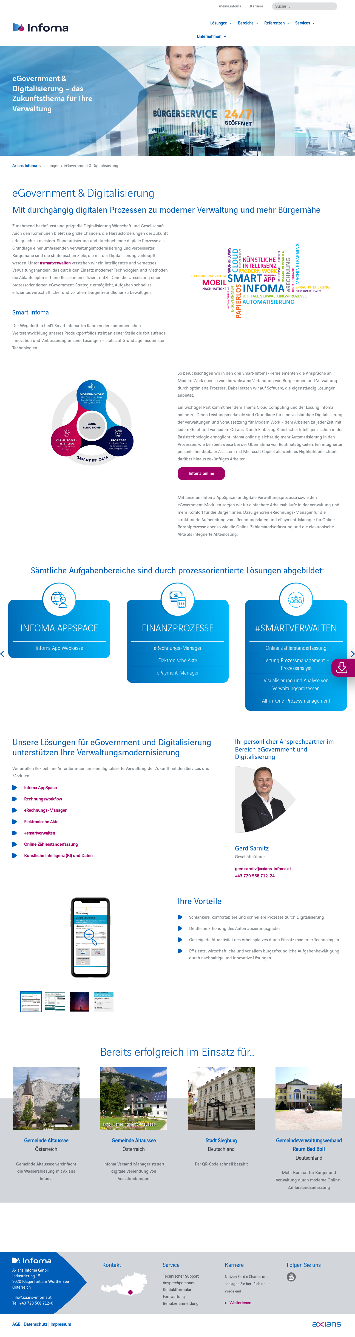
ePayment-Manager (178, 672)
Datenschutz (35, 1324)
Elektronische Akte (177, 660)
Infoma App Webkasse (59, 647)
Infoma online (201, 473)
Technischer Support (181, 1276)
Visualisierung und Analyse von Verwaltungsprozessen (296, 683)
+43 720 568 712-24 (255, 875)
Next (351, 654)
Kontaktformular (177, 1289)
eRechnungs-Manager (177, 647)
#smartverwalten (39, 833)
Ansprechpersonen (179, 1282)
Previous (3, 654)
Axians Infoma (24, 165)
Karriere (256, 6)
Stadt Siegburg (221, 1140)
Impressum (60, 1324)
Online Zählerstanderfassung (296, 647)
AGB (16, 1324)
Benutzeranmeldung (180, 1303)
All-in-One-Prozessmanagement (296, 700)
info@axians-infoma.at (32, 1297)
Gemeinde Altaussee (46, 1140)
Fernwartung (174, 1296)
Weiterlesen (240, 1302)
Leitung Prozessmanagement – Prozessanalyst (296, 663)
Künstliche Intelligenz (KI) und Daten (58, 855)
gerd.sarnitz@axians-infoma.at (263, 868)
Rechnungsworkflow (43, 798)
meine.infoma (228, 6)
